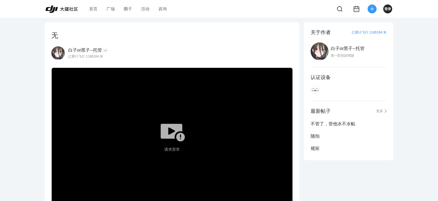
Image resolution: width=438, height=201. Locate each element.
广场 (110, 8)
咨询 (162, 8)
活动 (145, 8)
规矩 (315, 148)
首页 (93, 8)
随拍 (315, 136)
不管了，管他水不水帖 (333, 123)
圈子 (128, 8)
